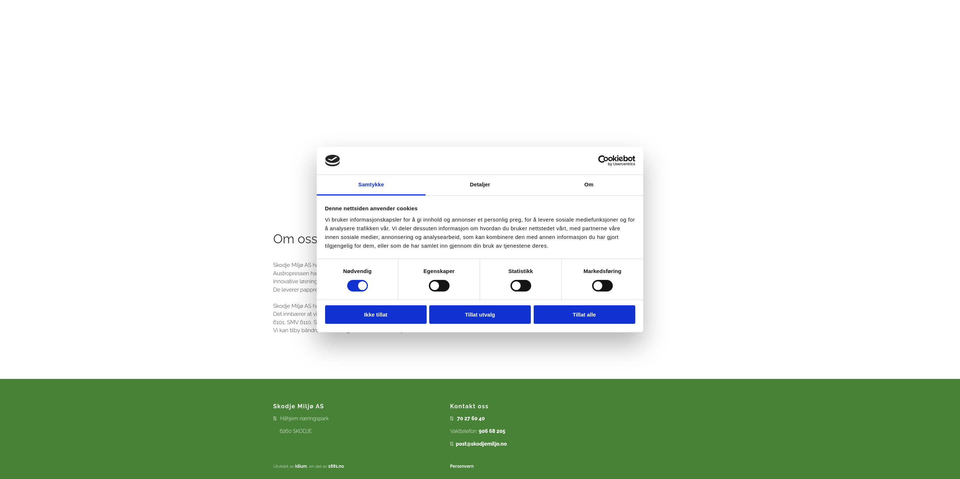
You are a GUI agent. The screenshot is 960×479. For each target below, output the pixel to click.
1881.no (336, 466)
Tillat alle (584, 314)
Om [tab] (588, 184)
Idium (301, 466)
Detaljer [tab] (480, 184)
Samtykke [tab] (371, 184)
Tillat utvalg (480, 314)
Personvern (462, 466)
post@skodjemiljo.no (481, 444)
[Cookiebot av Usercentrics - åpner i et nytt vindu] (603, 160)
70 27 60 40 (471, 418)
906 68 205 (492, 431)
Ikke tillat (375, 314)
